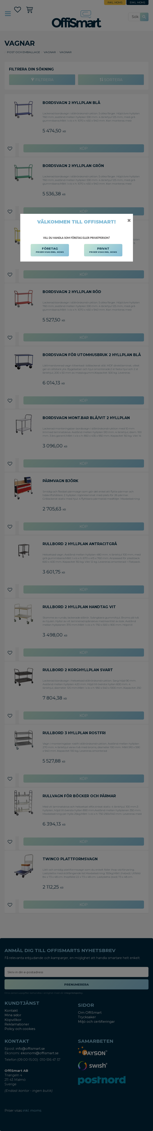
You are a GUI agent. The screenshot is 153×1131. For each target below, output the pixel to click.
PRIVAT (103, 250)
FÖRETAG (50, 250)
